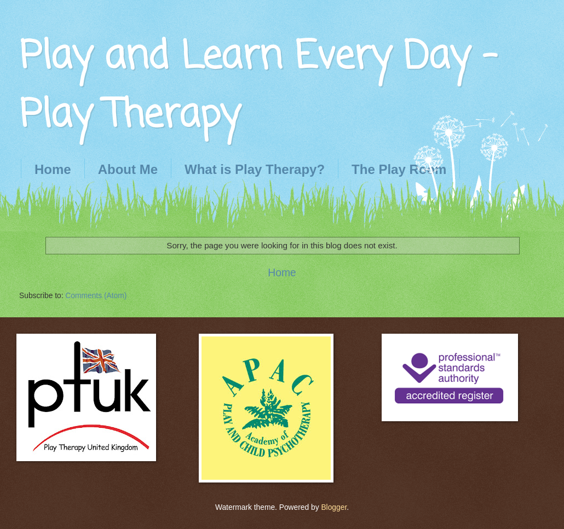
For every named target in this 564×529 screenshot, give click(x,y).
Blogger (334, 507)
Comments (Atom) (95, 296)
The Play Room (399, 169)
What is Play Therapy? (255, 169)
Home (52, 169)
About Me (128, 169)
